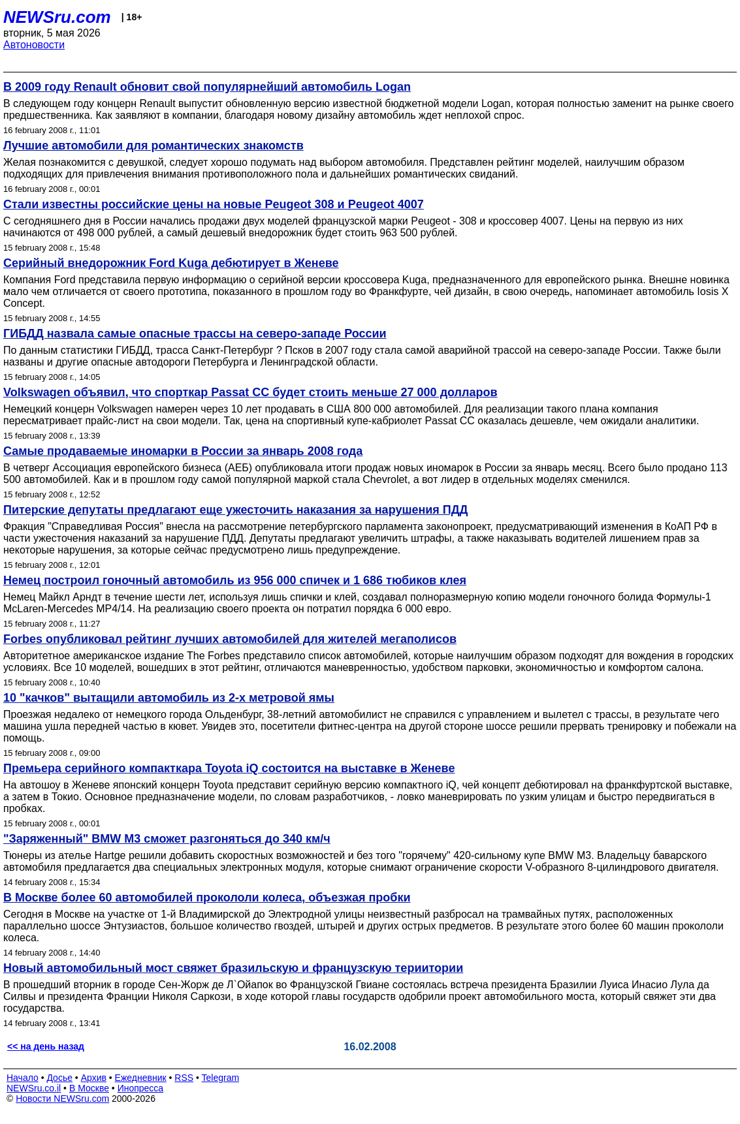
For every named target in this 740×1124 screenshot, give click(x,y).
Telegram (221, 1077)
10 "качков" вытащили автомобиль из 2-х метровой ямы (168, 697)
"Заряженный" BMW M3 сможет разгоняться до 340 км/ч (166, 838)
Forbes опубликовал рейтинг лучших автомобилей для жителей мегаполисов (230, 639)
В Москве (89, 1088)
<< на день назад (45, 1046)
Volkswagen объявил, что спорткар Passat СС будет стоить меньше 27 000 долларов (250, 392)
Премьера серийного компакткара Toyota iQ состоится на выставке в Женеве (229, 768)
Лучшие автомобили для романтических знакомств (153, 145)
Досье (59, 1077)
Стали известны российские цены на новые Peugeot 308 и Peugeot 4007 (213, 204)
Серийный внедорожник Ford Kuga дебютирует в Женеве (171, 263)
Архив (93, 1077)
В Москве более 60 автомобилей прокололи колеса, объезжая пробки (206, 897)
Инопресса (141, 1088)
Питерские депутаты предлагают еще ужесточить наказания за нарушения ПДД (235, 509)
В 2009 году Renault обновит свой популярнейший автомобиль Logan (207, 86)
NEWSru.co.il (34, 1088)
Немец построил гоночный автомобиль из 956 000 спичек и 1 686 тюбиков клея (234, 580)
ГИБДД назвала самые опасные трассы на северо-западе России (195, 333)
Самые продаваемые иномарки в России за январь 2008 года (182, 451)
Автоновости (34, 44)
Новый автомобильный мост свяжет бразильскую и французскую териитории (233, 968)
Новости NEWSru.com (62, 1098)
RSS (183, 1077)
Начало (23, 1077)
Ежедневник (141, 1077)
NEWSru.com (57, 17)
